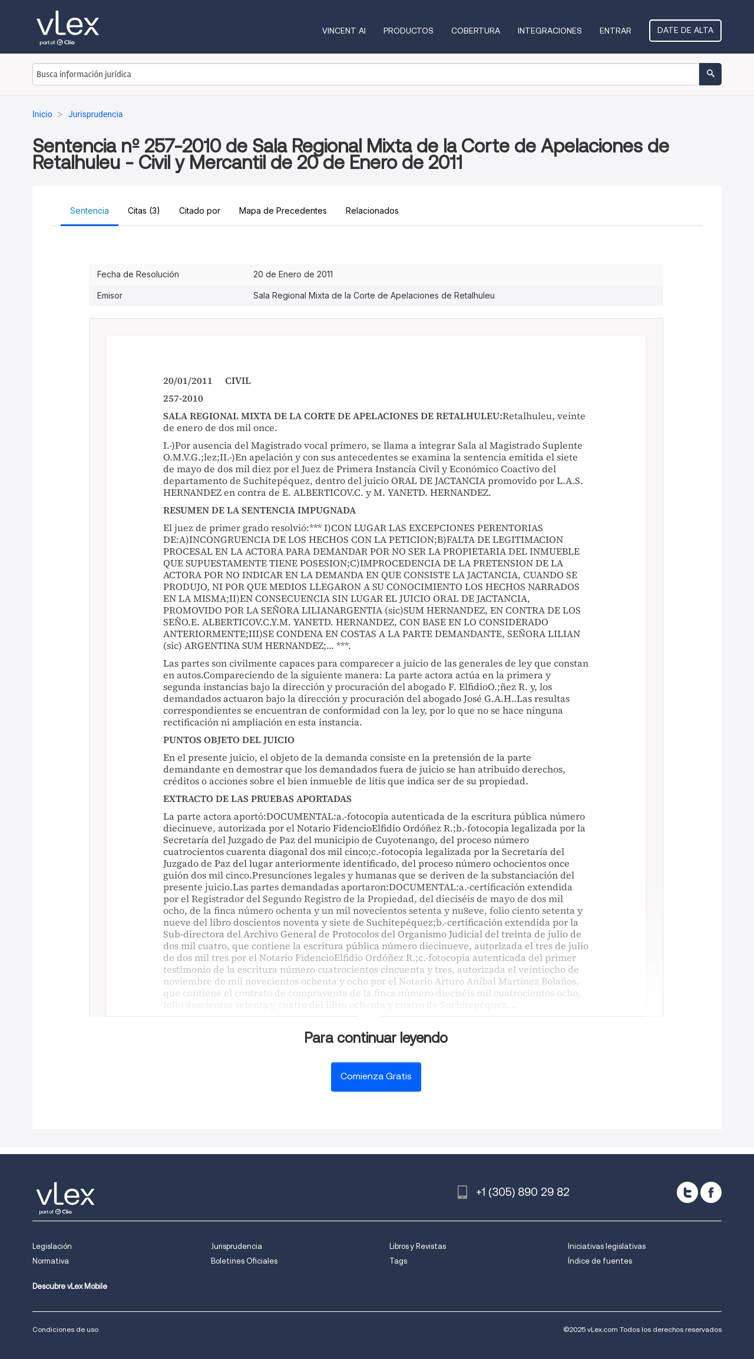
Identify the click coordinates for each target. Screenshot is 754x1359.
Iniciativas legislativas (607, 1246)
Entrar (615, 30)
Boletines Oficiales (244, 1261)
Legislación (52, 1246)
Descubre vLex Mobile (69, 1286)
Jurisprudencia (236, 1246)
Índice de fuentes (600, 1261)
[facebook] (711, 1192)
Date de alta (685, 30)
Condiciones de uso (65, 1329)
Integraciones (550, 30)
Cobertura (475, 30)
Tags (398, 1261)
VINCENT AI (344, 30)
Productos (408, 30)
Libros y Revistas (417, 1246)
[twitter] (687, 1192)
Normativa (50, 1261)
